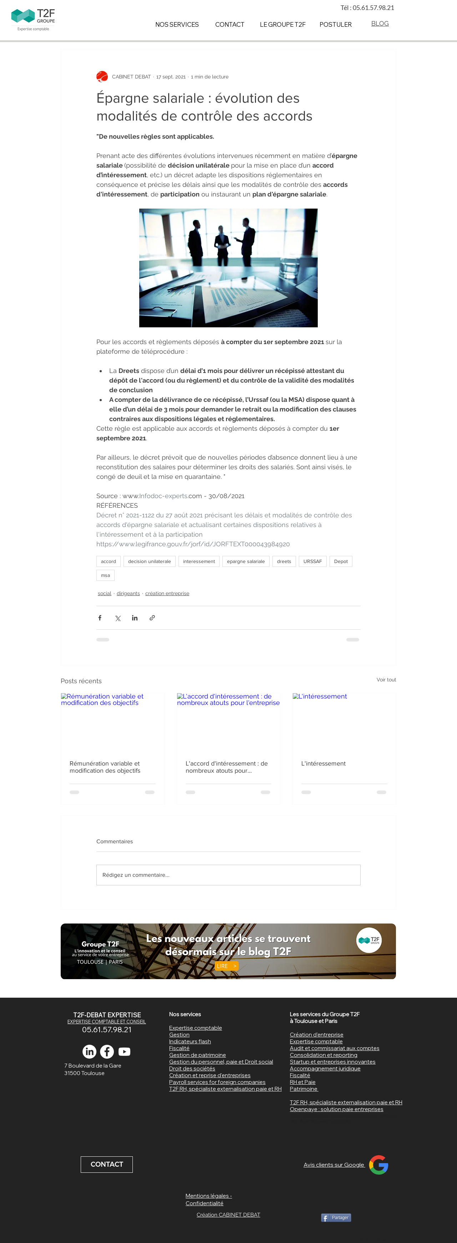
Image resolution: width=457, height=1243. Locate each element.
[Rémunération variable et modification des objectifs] (112, 722)
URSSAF (312, 561)
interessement (199, 561)
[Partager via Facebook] (99, 617)
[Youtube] (124, 1052)
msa (105, 575)
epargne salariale (246, 561)
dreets (284, 561)
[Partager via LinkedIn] (134, 617)
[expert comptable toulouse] (107, 1052)
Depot (341, 561)
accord (108, 561)
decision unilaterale (149, 561)
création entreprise (167, 593)
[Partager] (336, 1217)
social (104, 593)
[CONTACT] (107, 1164)
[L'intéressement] (344, 722)
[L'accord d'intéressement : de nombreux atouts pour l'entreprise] (228, 722)
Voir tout (386, 679)
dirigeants (128, 593)
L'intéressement (323, 763)
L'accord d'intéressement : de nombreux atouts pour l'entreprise (227, 767)
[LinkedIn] (89, 1052)
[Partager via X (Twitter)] (117, 617)
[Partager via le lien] (152, 617)
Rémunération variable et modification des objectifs (105, 767)
